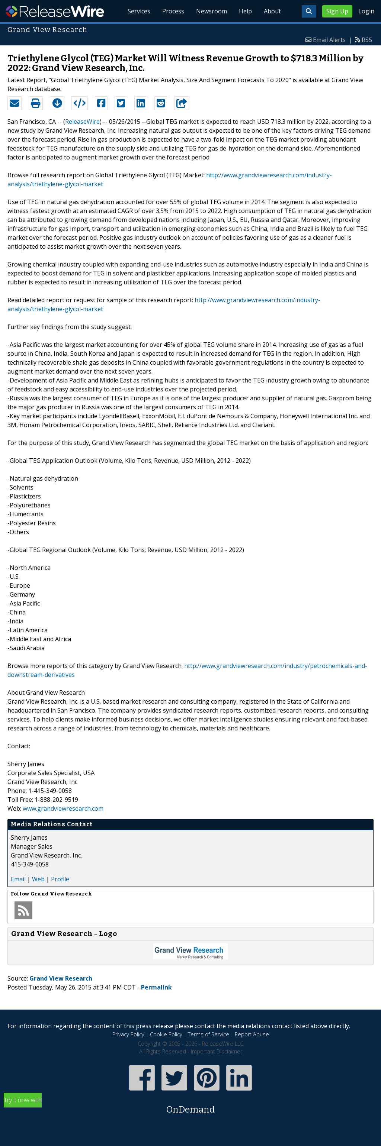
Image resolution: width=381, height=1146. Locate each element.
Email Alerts (329, 40)
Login (366, 11)
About (272, 11)
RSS (367, 40)
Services (139, 11)
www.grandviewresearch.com (63, 808)
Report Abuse (252, 1034)
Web (38, 879)
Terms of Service (208, 1034)
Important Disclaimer (216, 1051)
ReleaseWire (55, 11)
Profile (60, 879)
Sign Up (337, 11)
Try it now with (190, 1106)
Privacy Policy (128, 1034)
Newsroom (211, 11)
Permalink (156, 987)
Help (245, 11)
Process (173, 11)
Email (18, 879)
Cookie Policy (166, 1034)
